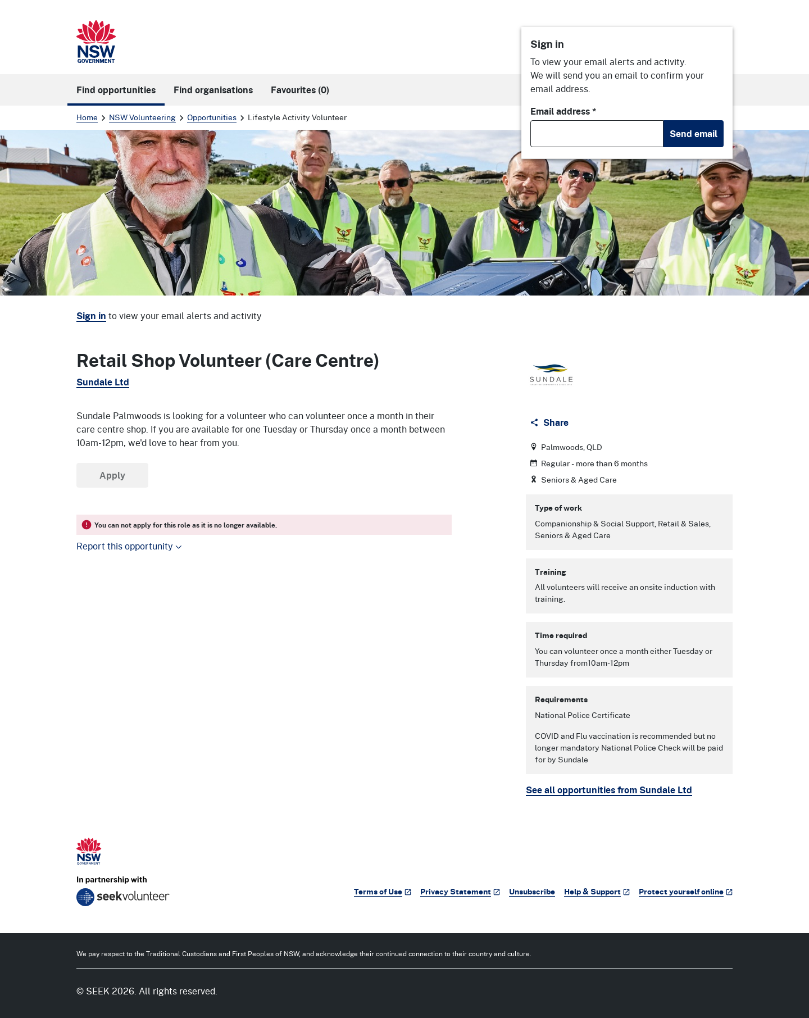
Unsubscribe (532, 891)
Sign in (91, 315)
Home (87, 117)
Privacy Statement (460, 891)
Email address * (563, 111)
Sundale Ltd (102, 382)
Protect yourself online (686, 891)
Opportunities (212, 117)
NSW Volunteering (142, 117)
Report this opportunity (129, 545)
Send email (693, 133)
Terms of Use (382, 891)
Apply (112, 475)
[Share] (550, 422)
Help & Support (597, 891)
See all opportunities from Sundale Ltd (609, 790)
